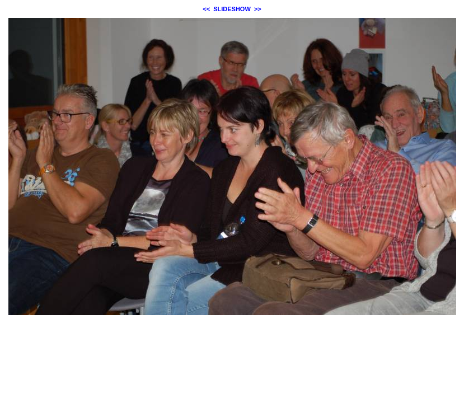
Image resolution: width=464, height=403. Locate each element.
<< (206, 9)
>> (257, 9)
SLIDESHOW (232, 9)
